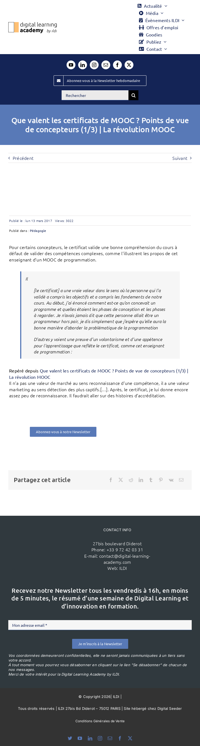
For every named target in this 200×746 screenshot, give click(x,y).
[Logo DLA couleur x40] (32, 24)
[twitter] (129, 64)
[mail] (105, 64)
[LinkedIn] (141, 479)
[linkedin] (82, 64)
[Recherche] (133, 95)
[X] (121, 479)
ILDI (123, 568)
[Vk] (171, 479)
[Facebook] (111, 479)
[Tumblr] (151, 479)
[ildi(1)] (52, 540)
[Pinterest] (161, 479)
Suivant (179, 158)
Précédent (23, 158)
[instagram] (94, 64)
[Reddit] (131, 479)
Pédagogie (38, 230)
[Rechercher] (95, 95)
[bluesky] (70, 738)
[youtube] (71, 64)
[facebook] (117, 64)
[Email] (181, 479)
